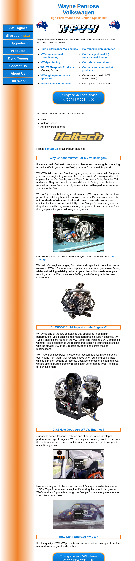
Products (18, 51)
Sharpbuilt (18, 35)
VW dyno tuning (50, 62)
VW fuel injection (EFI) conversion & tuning (95, 56)
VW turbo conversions (95, 62)
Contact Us (18, 66)
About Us (18, 73)
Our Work (17, 81)
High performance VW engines (59, 49)
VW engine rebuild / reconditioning (52, 56)
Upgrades (18, 43)
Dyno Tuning (18, 58)
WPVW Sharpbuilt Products (57, 67)
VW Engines (18, 28)
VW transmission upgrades (98, 49)
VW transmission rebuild (55, 83)
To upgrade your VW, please (78, 97)
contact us (51, 148)
